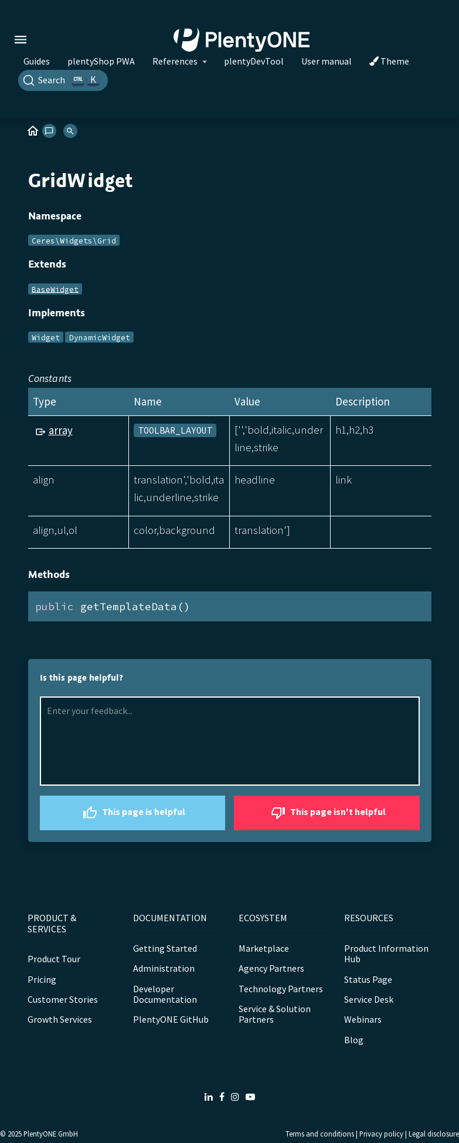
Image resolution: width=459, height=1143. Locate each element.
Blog (353, 1040)
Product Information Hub (386, 953)
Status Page (368, 979)
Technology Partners (281, 989)
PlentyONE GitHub (171, 1019)
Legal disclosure (434, 1133)
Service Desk (368, 999)
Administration (164, 968)
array (61, 430)
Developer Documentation (165, 994)
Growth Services (60, 1019)
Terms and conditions (319, 1133)
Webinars (363, 1019)
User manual (326, 61)
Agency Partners (271, 968)
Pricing (42, 979)
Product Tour (54, 959)
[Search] (63, 80)
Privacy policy (381, 1133)
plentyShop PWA (101, 61)
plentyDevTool (254, 61)
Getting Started (165, 948)
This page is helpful (132, 813)
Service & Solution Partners (275, 1014)
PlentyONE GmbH (50, 1133)
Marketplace (264, 948)
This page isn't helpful (327, 813)
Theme (389, 61)
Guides (36, 61)
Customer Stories (63, 999)
